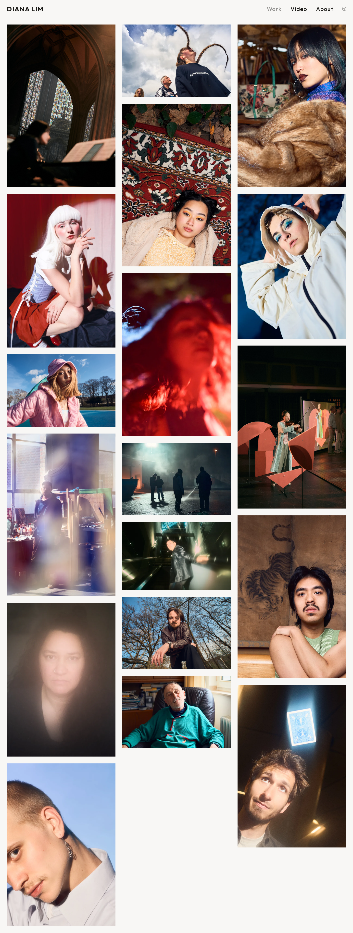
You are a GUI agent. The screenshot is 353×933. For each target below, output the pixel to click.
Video (298, 8)
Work (274, 8)
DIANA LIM (25, 9)
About (324, 8)
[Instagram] (344, 9)
